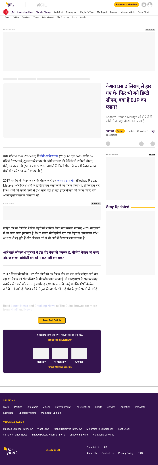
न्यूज (153, 131)
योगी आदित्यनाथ (49, 156)
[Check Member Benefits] (60, 367)
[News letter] (144, 4)
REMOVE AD (150, 30)
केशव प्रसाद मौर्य (66, 180)
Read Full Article (52, 320)
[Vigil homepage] (42, 6)
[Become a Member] (126, 4)
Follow (120, 131)
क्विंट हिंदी (110, 131)
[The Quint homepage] (10, 451)
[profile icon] (150, 4)
